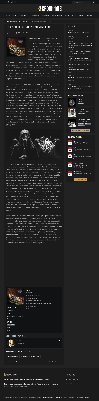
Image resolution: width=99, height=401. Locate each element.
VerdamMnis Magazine (13, 21)
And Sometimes (83, 121)
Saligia (80, 101)
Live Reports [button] (23, 15)
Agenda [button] (89, 15)
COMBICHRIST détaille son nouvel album (80, 77)
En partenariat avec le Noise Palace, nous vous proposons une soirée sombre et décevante (80, 45)
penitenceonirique (12, 356)
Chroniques (35, 15)
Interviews (45, 15)
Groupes (81, 15)
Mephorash (77, 172)
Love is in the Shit (84, 111)
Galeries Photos (57, 15)
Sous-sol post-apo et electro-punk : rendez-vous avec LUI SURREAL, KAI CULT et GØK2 (80, 71)
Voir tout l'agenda (80, 179)
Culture (74, 15)
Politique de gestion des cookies (65, 397)
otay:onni (81, 109)
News (14, 15)
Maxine (11, 33)
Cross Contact (78, 163)
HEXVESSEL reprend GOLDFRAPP (78, 82)
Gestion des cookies (83, 397)
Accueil (8, 15)
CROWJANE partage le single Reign (78, 32)
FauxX (75, 154)
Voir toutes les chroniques (80, 130)
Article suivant (11, 362)
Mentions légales (48, 397)
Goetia (80, 99)
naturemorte (35, 356)
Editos (67, 15)
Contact (69, 383)
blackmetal (24, 356)
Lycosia (76, 141)
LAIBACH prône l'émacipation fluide (78, 64)
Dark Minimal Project (84, 119)
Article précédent (55, 362)
